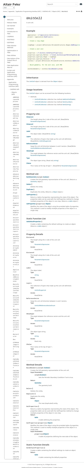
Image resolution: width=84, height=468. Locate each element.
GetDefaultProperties (33, 222)
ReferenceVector (32, 144)
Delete (28, 184)
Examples (10, 29)
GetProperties (31, 195)
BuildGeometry (31, 177)
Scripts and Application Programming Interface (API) (12, 73)
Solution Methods (11, 47)
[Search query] (62, 4)
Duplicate (29, 189)
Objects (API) (56, 11)
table (73, 99)
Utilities (11, 55)
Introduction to (12, 33)
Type (28, 158)
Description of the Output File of (13, 60)
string (68, 105)
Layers (28, 137)
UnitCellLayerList (45, 141)
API (46, 11)
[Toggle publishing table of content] (4, 17)
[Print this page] (81, 11)
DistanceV (29, 124)
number (69, 102)
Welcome (10, 20)
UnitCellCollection (41, 99)
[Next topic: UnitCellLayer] (79, 11)
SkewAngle (30, 151)
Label (28, 131)
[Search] (75, 4)
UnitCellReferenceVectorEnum (40, 148)
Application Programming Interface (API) (28, 11)
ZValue (28, 163)
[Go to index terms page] (78, 5)
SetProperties (31, 204)
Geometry (33, 182)
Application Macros (12, 66)
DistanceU (29, 117)
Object (55, 81)
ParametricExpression (37, 121)
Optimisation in (12, 52)
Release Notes (12, 23)
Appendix (11, 11)
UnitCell (32, 81)
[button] (6, 20)
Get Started (11, 26)
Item (64, 102)
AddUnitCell (67, 99)
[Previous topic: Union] (77, 11)
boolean (46, 177)
